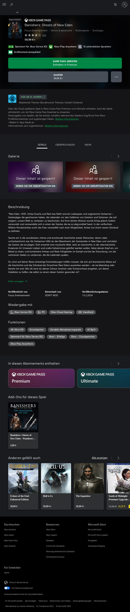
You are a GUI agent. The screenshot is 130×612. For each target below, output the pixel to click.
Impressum (42, 601)
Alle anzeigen (99, 457)
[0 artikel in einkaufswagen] (116, 5)
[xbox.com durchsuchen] (12, 4)
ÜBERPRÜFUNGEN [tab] (65, 144)
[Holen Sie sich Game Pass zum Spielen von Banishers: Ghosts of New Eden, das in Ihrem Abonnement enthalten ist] (65, 63)
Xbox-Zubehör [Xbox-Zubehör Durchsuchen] (10, 546)
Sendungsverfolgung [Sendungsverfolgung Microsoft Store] (96, 546)
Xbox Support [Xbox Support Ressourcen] (51, 535)
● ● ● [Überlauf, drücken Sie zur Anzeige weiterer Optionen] (116, 77)
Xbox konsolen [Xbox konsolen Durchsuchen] (10, 529)
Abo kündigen (30, 601)
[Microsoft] (65, 3)
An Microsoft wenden (14, 601)
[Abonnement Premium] (41, 378)
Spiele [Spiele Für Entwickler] (6, 572)
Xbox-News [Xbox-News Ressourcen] (50, 529)
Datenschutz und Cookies (60, 601)
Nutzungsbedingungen (82, 601)
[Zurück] (111, 156)
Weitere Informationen (67, 118)
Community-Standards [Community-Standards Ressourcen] (55, 546)
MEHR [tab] (88, 144)
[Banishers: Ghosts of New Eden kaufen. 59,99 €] (58, 76)
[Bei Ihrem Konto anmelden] (124, 5)
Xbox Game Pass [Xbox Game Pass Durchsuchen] (11, 540)
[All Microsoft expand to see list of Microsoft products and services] (4, 5)
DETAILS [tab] (42, 144)
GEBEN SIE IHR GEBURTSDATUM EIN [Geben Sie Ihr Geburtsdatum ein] (35, 186)
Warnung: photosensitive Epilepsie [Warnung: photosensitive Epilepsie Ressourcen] (60, 551)
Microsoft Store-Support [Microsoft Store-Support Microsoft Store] (98, 535)
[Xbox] (9, 12)
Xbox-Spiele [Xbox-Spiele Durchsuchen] (9, 535)
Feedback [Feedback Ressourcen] (50, 540)
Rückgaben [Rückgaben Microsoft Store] (92, 540)
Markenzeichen (100, 601)
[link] (23, 425)
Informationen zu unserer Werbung (19, 606)
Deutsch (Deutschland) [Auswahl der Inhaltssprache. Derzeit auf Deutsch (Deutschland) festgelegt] (18, 582)
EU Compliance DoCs (45, 606)
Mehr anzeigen (17, 281)
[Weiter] (118, 156)
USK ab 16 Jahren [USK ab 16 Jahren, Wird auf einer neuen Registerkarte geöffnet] (33, 97)
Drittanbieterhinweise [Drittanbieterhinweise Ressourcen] (55, 557)
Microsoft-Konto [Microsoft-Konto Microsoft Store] (94, 529)
